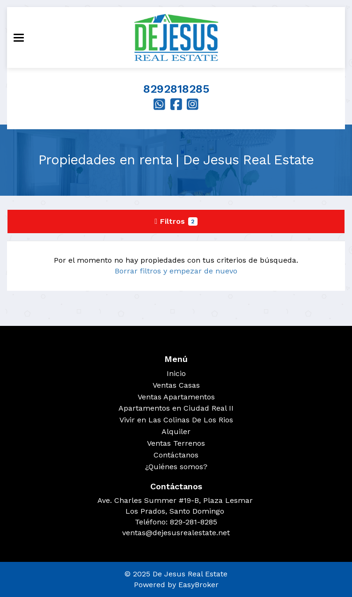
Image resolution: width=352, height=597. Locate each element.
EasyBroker (198, 584)
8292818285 (176, 89)
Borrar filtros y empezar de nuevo (176, 270)
